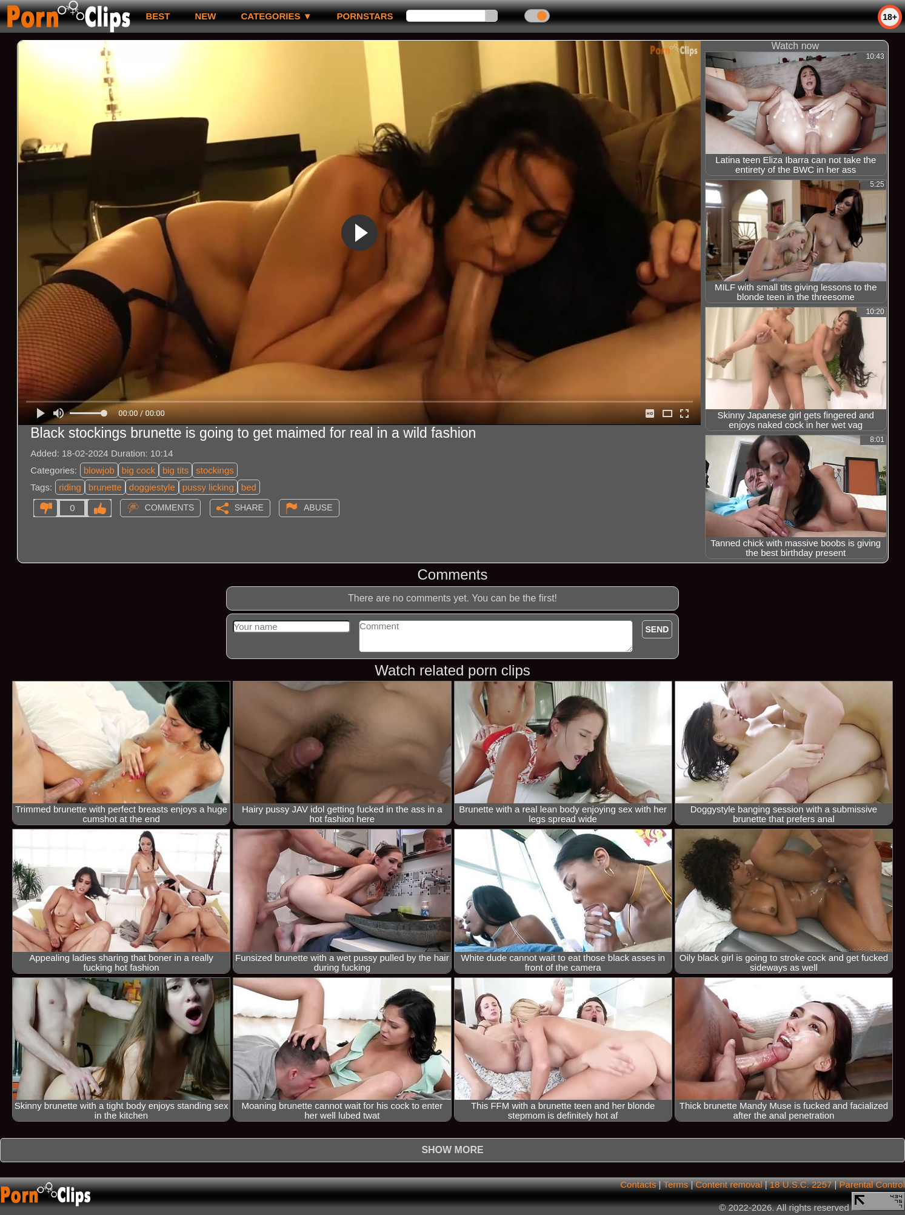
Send (657, 629)
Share (249, 507)
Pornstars (365, 16)
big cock (138, 470)
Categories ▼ (276, 16)
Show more (452, 1150)
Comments (170, 507)
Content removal (728, 1184)
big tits (175, 470)
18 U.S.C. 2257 (801, 1184)
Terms (675, 1184)
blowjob (99, 470)
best (157, 16)
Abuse (318, 507)
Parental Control (872, 1184)
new (205, 16)
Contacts (638, 1184)
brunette (105, 487)
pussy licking (208, 487)
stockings (215, 470)
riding (70, 487)
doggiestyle (152, 487)
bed (248, 487)
